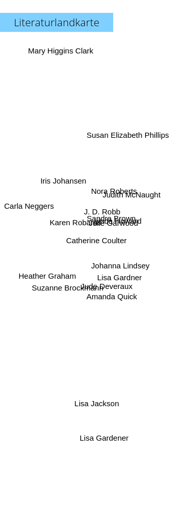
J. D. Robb (101, 212)
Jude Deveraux (107, 289)
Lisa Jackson (98, 401)
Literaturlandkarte (56, 22)
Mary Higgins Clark (60, 51)
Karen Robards (74, 223)
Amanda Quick (110, 300)
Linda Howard (119, 222)
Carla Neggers (29, 205)
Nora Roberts (115, 189)
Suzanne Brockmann (66, 289)
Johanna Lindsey (121, 265)
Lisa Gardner (119, 272)
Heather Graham (47, 274)
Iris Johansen (62, 178)
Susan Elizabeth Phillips (128, 133)
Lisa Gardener (104, 437)
